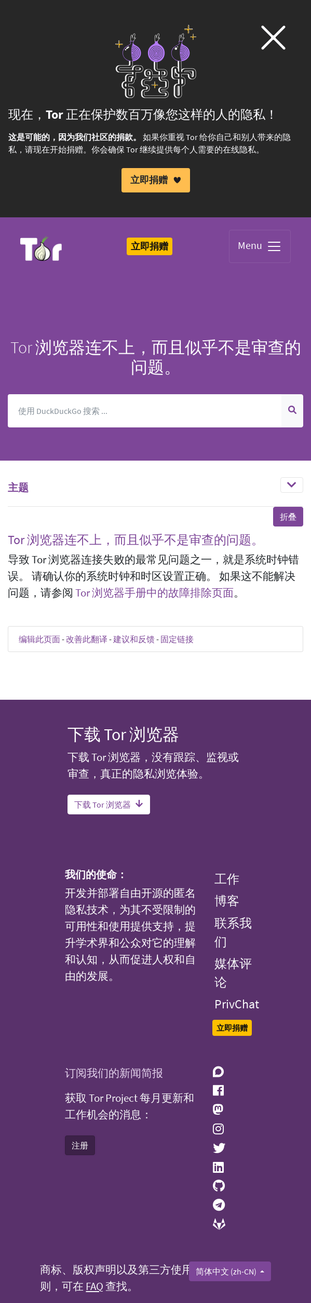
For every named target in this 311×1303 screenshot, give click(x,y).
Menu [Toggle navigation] (260, 246)
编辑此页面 (39, 639)
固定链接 (177, 639)
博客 (226, 901)
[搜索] (145, 410)
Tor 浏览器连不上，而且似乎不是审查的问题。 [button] (136, 539)
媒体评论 (233, 972)
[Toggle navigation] (291, 484)
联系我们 (233, 932)
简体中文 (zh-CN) (227, 1271)
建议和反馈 (134, 639)
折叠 (288, 516)
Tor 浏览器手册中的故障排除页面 (154, 593)
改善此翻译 (86, 639)
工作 (226, 879)
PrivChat (236, 1004)
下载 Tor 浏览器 (108, 804)
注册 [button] (80, 1145)
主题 (18, 486)
